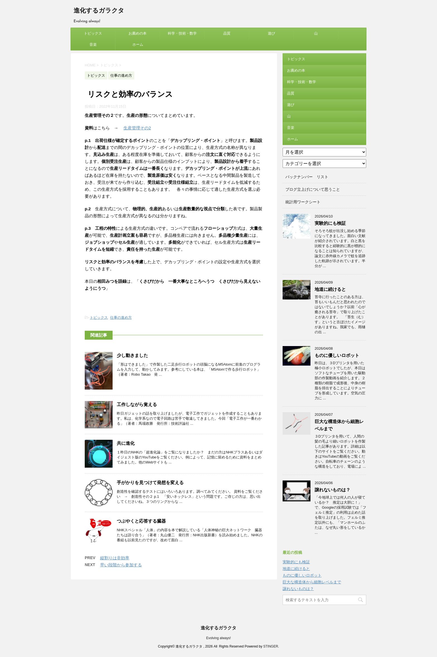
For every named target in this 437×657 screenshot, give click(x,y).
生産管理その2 (137, 127)
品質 (226, 33)
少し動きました (132, 355)
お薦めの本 (137, 33)
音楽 (93, 44)
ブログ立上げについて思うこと (312, 189)
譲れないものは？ (332, 489)
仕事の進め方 (121, 317)
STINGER (270, 646)
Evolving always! (218, 638)
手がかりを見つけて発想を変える (150, 482)
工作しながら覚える (137, 404)
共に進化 (126, 443)
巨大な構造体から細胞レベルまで (312, 582)
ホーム (137, 44)
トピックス (93, 33)
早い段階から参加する (121, 564)
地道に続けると (330, 289)
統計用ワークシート (303, 202)
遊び (271, 33)
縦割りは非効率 (114, 557)
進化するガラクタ (99, 11)
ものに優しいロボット (337, 355)
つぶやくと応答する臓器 (141, 521)
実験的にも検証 (330, 223)
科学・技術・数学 (182, 33)
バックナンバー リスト (306, 177)
